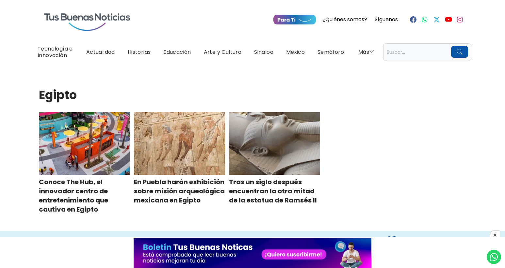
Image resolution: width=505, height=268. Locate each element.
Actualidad (100, 52)
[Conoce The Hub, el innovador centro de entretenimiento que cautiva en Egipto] (84, 143)
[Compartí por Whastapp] (494, 257)
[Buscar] (459, 52)
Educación (177, 52)
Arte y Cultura (223, 52)
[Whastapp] (425, 19)
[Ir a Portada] (87, 18)
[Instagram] (460, 19)
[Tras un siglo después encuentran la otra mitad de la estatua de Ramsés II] (274, 143)
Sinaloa (263, 52)
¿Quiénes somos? (344, 19)
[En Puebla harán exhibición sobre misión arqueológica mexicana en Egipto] (179, 143)
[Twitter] (436, 19)
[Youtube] (448, 19)
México (295, 52)
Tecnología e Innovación (55, 52)
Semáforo (331, 52)
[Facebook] (413, 19)
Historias (139, 52)
